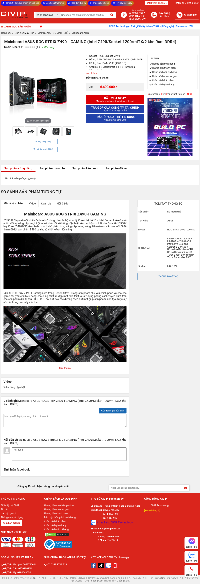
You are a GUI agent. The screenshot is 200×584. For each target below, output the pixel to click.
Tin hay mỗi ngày (122, 3)
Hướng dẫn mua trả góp (56, 509)
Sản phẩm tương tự (52, 168)
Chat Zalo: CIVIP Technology (112, 522)
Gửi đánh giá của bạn (112, 410)
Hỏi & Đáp (62, 203)
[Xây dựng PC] (154, 15)
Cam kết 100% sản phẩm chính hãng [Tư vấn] (20, 3)
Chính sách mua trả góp (164, 76)
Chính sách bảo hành (163, 80)
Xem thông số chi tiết (43, 149)
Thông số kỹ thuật (43, 141)
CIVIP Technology (160, 505)
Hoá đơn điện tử (77, 3)
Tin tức (4, 509)
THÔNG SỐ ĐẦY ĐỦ (168, 276)
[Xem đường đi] (152, 510)
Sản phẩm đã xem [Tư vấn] (156, 3)
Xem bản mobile (11, 523)
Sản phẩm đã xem (117, 168)
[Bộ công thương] (66, 544)
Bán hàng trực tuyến (53, 3)
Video (32, 203)
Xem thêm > (91, 73)
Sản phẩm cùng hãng (18, 168)
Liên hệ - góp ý (8, 513)
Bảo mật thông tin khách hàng (60, 517)
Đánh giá (46, 203)
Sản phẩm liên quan (85, 168)
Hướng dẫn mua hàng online (59, 505)
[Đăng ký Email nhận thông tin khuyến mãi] (185, 487)
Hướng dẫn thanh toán (164, 68)
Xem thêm (65, 368)
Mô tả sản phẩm (14, 203)
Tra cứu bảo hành (99, 3)
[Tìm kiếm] (112, 15)
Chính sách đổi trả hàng (164, 72)
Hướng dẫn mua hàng (163, 63)
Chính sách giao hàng (163, 84)
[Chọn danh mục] (48, 15)
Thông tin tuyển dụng (12, 517)
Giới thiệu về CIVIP (10, 505)
